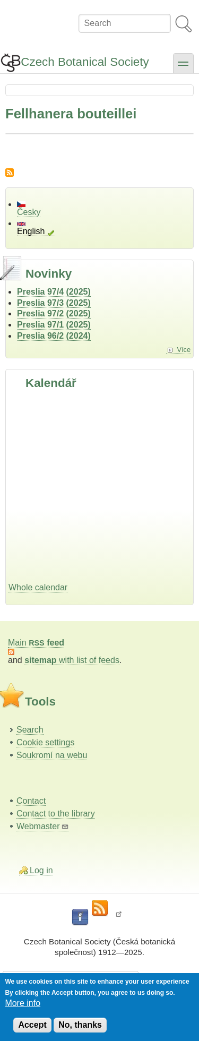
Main (36, 642)
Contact (31, 800)
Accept (32, 1024)
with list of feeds (71, 660)
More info (22, 1003)
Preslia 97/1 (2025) (54, 324)
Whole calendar (37, 587)
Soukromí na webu (51, 755)
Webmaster (42, 826)
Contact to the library (55, 813)
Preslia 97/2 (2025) (54, 313)
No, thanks (80, 1024)
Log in (41, 870)
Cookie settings (45, 742)
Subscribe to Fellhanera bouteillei (9, 172)
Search (30, 729)
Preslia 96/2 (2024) (54, 335)
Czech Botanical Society (85, 61)
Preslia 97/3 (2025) (54, 302)
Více (184, 350)
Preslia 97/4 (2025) (54, 291)
